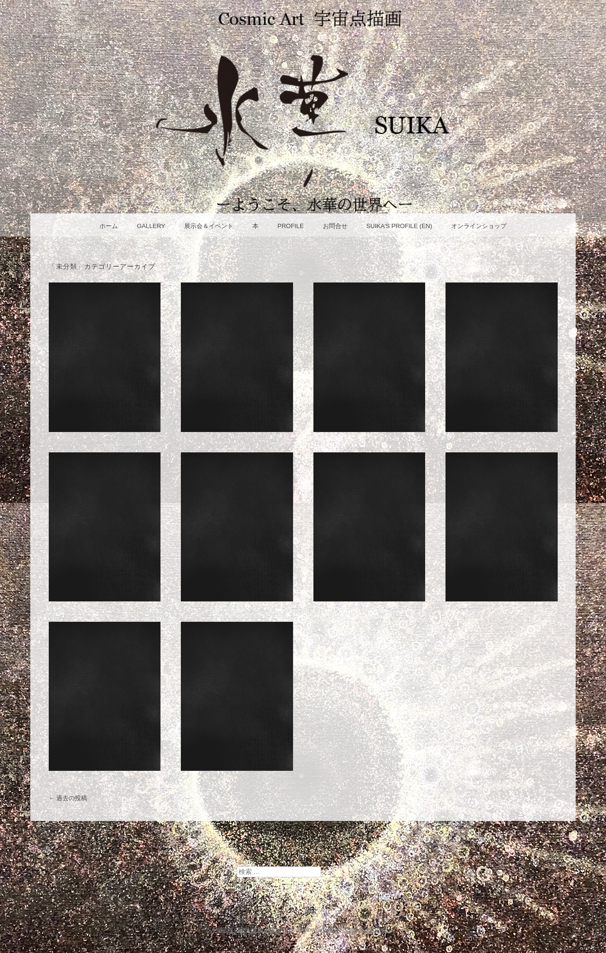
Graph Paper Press (366, 930)
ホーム (108, 225)
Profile (290, 225)
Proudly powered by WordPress (254, 930)
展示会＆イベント (208, 225)
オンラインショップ (479, 225)
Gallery (151, 225)
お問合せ (335, 225)
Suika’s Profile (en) (399, 225)
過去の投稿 (68, 798)
